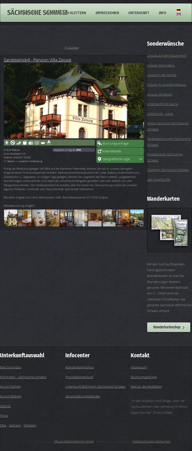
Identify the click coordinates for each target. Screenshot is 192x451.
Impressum (139, 367)
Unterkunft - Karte (160, 113)
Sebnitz (5, 406)
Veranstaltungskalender (82, 396)
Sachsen (15, 425)
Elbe (3, 425)
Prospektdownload (79, 377)
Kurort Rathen (10, 386)
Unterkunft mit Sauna (162, 103)
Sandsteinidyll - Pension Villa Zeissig (37, 60)
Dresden (30, 425)
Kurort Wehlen (11, 396)
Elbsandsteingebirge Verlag (74, 441)
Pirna (4, 415)
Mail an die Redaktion (146, 386)
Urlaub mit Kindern (161, 65)
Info (162, 12)
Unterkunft (138, 12)
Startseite (27, 12)
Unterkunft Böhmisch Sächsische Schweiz (95, 386)
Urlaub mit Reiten (159, 94)
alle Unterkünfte (158, 179)
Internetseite (112, 151)
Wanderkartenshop (166, 326)
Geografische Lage (116, 159)
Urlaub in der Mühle (161, 74)
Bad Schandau (10, 367)
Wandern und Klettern (66, 12)
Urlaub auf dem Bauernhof (166, 55)
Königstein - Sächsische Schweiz (23, 377)
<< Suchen (71, 47)
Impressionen (107, 12)
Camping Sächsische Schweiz (168, 169)
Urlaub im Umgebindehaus (166, 84)
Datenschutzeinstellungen (151, 441)
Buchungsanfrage (116, 143)
